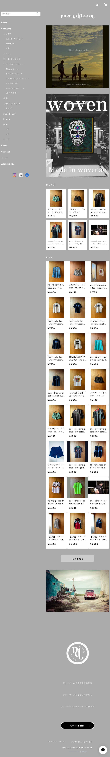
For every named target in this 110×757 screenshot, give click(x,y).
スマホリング (12, 83)
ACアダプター (12, 93)
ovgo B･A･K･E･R (14, 39)
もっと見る (77, 558)
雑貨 (5, 98)
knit (7, 134)
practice (10, 43)
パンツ (6, 139)
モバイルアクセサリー (13, 64)
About (4, 145)
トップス (7, 34)
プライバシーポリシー (57, 742)
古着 (8, 48)
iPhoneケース (12, 69)
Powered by (77, 752)
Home (4, 22)
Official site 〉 (77, 725)
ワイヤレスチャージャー (17, 78)
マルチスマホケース (15, 88)
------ (4, 158)
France (6, 119)
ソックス (7, 53)
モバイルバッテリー (15, 74)
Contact (5, 152)
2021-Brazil (9, 114)
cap (7, 129)
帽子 (5, 124)
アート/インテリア (12, 59)
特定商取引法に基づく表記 (82, 742)
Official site (7, 164)
